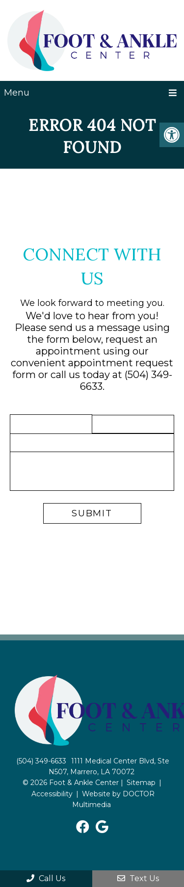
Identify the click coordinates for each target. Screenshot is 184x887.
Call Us (45, 878)
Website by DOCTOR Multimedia (113, 799)
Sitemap (141, 782)
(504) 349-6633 (41, 761)
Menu (16, 92)
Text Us (138, 878)
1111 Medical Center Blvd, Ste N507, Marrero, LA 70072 (109, 766)
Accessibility (52, 793)
